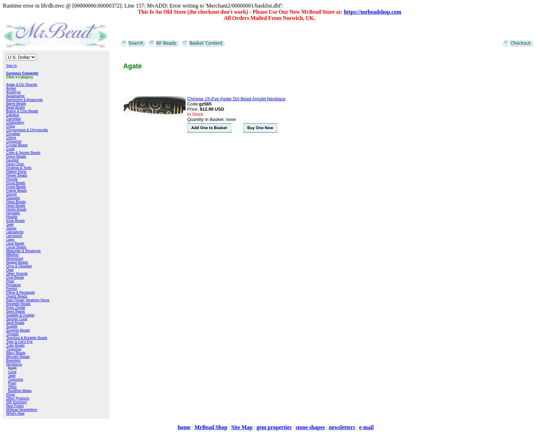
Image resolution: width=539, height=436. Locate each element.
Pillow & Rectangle (20, 292)
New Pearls (15, 406)
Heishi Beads (16, 209)
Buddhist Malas (20, 391)
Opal (9, 270)
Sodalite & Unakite (20, 315)
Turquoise (13, 349)
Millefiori (12, 255)
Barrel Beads (16, 103)
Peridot (11, 289)
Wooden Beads (18, 357)
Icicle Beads (15, 221)
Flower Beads (16, 175)
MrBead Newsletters (21, 410)
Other (12, 387)
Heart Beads (15, 206)
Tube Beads (15, 345)
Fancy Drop (15, 164)
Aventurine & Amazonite (24, 100)
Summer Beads (18, 330)
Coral (10, 149)
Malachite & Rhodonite (23, 251)
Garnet (11, 194)
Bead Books (15, 107)
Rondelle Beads (18, 304)
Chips (10, 126)
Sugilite (12, 326)
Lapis (10, 240)
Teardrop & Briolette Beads (26, 338)
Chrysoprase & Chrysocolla (27, 130)
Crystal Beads (17, 145)
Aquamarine (15, 96)
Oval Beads (15, 277)
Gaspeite (13, 198)
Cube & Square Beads (23, 153)
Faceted (12, 160)
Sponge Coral (16, 319)
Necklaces (14, 364)
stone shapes (310, 427)
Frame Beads (16, 190)
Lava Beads (15, 243)
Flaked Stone (16, 172)
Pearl (10, 281)
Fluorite (12, 179)
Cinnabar (13, 134)
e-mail (366, 427)
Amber (11, 88)
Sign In (11, 66)
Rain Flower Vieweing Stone (27, 300)
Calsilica (12, 115)
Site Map (242, 427)
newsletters (342, 427)
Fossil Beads (16, 187)
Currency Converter (22, 73)
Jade (10, 224)
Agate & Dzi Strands (21, 85)
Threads (12, 334)
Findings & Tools (18, 168)
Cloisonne (13, 141)
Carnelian (13, 119)
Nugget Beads (17, 262)
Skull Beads (15, 323)
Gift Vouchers (16, 402)
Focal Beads (15, 183)
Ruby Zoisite (15, 308)
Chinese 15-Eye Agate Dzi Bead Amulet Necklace (236, 98)
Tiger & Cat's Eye (19, 342)
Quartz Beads (16, 296)
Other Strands (17, 274)
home (184, 427)
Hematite (13, 213)
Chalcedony (15, 122)
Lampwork (14, 236)
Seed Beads (15, 311)
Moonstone (14, 258)
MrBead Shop (211, 427)
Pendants (13, 285)
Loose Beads (16, 247)
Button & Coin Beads (22, 111)
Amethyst (13, 92)
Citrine (11, 137)
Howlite (12, 217)
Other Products (17, 398)
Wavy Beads (15, 353)
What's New (15, 413)
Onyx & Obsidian (19, 266)
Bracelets (13, 360)
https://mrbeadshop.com (372, 12)
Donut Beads (16, 156)
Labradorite (15, 232)
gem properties (274, 427)
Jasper (11, 228)
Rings (10, 394)
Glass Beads (16, 202)
